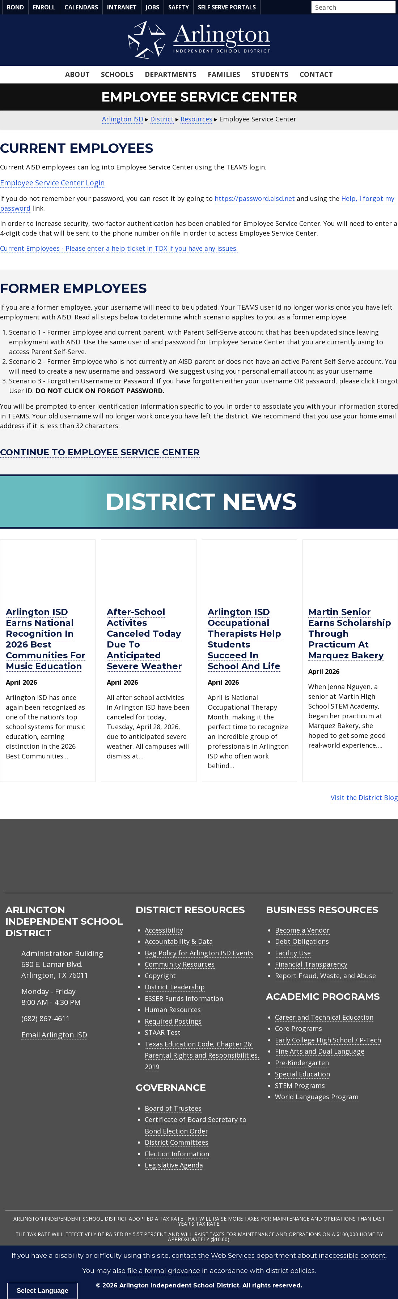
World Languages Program (317, 1096)
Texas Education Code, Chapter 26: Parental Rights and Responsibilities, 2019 (202, 1055)
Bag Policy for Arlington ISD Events (199, 953)
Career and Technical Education (324, 1017)
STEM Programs (300, 1085)
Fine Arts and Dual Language (319, 1051)
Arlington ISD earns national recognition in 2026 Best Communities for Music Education (45, 639)
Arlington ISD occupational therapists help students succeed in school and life (244, 639)
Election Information (177, 1153)
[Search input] (352, 7)
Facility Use (293, 953)
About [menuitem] (77, 74)
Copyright (160, 975)
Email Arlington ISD (54, 1035)
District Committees (176, 1142)
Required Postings (173, 1021)
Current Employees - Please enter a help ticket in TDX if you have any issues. (119, 248)
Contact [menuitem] (316, 74)
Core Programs (298, 1028)
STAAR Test (163, 1032)
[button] (393, 7)
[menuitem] (331, 864)
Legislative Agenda (174, 1165)
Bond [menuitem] (15, 7)
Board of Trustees (173, 1108)
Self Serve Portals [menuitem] (227, 7)
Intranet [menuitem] (122, 7)
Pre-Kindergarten (302, 1062)
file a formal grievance (163, 1271)
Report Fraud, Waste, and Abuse (325, 975)
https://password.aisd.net (255, 198)
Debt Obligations (302, 941)
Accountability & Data (179, 941)
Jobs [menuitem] (152, 7)
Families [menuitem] (224, 74)
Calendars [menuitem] (81, 7)
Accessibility (164, 930)
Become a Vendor (302, 930)
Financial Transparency (311, 964)
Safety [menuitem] (178, 7)
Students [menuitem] (269, 74)
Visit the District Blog (364, 797)
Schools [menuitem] (117, 74)
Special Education (302, 1074)
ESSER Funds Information (184, 998)
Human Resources (173, 1009)
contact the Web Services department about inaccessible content (279, 1256)
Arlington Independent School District (179, 1285)
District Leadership (175, 986)
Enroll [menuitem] (44, 7)
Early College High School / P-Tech (328, 1040)
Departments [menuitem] (170, 74)
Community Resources (180, 964)
